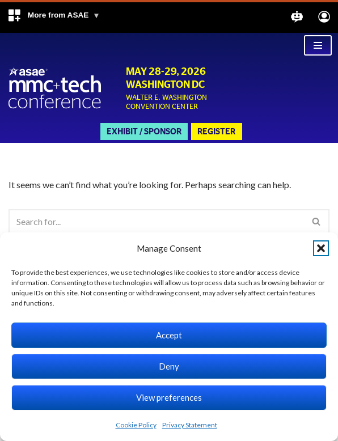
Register (216, 132)
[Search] (156, 221)
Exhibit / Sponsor (144, 132)
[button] (53, 17)
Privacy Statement (189, 425)
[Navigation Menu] (318, 45)
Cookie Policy (136, 425)
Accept (169, 335)
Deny (169, 366)
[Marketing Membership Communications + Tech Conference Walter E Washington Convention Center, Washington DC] (55, 89)
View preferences (169, 397)
